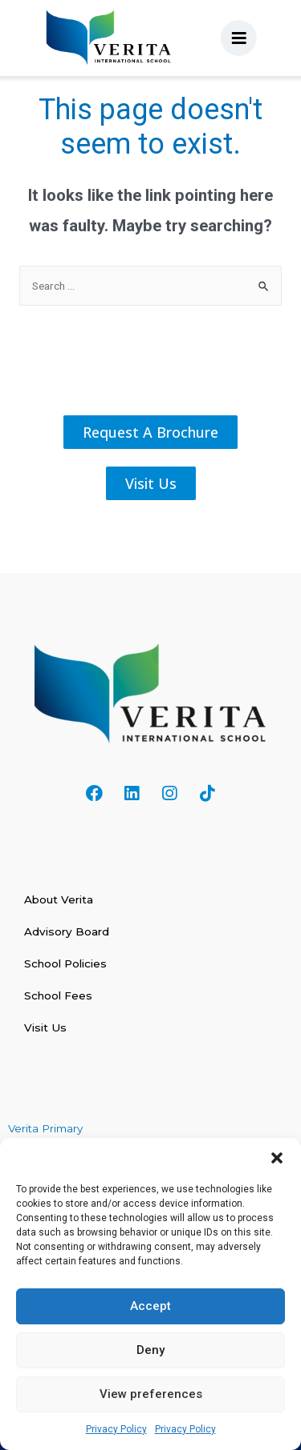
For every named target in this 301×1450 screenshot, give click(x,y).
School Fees (58, 995)
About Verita (58, 899)
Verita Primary (47, 1128)
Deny (150, 1350)
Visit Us (45, 1027)
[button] (277, 1158)
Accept (150, 1306)
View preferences (151, 1394)
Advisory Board (66, 931)
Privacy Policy (116, 1429)
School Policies (65, 963)
